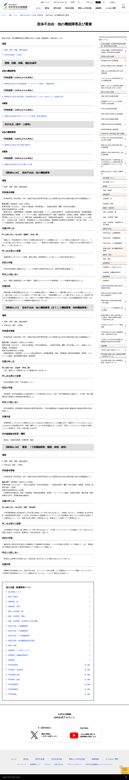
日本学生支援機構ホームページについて (99, 764)
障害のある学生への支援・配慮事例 (31, 15)
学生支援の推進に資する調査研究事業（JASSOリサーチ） (112, 361)
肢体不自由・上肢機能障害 (18, 626)
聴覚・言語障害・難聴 (16, 616)
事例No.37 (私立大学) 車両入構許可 (17, 145)
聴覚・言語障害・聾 (15, 611)
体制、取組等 (13, 597)
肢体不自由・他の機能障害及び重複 (21, 640)
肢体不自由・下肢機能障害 (18, 631)
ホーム (38, 8)
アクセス (47, 764)
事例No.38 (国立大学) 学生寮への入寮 (18, 164)
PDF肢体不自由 (49, 675)
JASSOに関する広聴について (110, 350)
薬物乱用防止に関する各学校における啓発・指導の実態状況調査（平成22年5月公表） (112, 317)
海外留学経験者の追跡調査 (109, 129)
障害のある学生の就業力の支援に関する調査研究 (112, 294)
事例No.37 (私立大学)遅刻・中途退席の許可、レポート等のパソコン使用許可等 (33, 97)
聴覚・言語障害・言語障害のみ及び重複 (23, 621)
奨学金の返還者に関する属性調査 (112, 66)
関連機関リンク (35, 764)
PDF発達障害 (49, 684)
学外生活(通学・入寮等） (13, 55)
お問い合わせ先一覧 (60, 2)
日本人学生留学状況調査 (109, 109)
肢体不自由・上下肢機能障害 (19, 636)
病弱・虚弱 (12, 645)
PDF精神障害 (49, 689)
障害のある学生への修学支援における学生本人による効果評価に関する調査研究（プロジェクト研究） (112, 163)
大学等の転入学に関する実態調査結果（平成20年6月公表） (112, 333)
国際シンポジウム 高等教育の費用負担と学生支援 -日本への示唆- (112, 87)
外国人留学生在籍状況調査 (109, 96)
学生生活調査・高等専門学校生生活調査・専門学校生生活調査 (112, 51)
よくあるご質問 (111, 8)
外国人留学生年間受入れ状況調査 (112, 114)
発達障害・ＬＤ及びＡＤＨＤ (19, 650)
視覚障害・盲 (13, 601)
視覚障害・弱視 (14, 606)
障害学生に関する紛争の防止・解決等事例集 (112, 153)
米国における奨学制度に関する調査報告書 (112, 72)
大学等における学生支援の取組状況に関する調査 (112, 139)
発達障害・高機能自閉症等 (18, 655)
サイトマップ (21, 764)
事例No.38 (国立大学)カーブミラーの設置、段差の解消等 (25, 116)
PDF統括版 (49, 694)
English (112, 2)
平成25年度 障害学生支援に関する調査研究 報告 (112, 287)
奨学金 (47, 8)
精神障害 (11, 660)
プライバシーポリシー (74, 764)
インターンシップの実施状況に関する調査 (112, 309)
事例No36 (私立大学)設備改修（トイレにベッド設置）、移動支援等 (29, 84)
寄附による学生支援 (84, 8)
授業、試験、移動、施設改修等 (15, 50)
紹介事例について (14, 592)
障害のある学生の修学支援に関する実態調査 (112, 146)
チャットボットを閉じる (121, 767)
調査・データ (45, 2)
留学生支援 (57, 8)
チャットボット (125, 772)
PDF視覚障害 (49, 665)
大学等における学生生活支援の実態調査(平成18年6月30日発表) (112, 340)
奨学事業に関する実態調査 (109, 60)
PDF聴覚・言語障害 (49, 670)
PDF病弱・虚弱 (49, 680)
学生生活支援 (69, 8)
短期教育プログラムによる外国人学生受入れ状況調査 (112, 102)
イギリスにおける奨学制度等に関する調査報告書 (112, 79)
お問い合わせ (58, 764)
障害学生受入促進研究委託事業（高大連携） (111, 302)
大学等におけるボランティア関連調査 (112, 326)
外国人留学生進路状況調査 (109, 119)
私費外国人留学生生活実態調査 (111, 124)
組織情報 (98, 8)
